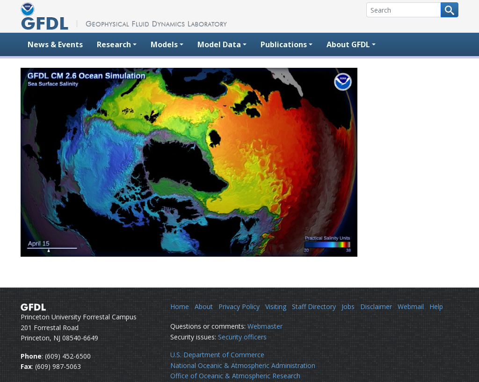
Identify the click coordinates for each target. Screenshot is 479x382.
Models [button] (164, 44)
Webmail (411, 306)
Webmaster (265, 326)
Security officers (242, 336)
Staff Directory (314, 306)
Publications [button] (284, 44)
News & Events (55, 44)
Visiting (275, 306)
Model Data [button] (219, 44)
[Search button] (449, 9)
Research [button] (114, 44)
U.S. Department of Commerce (217, 354)
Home (179, 306)
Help (436, 306)
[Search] (403, 9)
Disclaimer (376, 306)
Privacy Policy (239, 306)
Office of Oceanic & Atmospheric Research (235, 375)
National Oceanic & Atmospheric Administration (242, 365)
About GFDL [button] (348, 44)
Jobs (348, 306)
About (204, 306)
